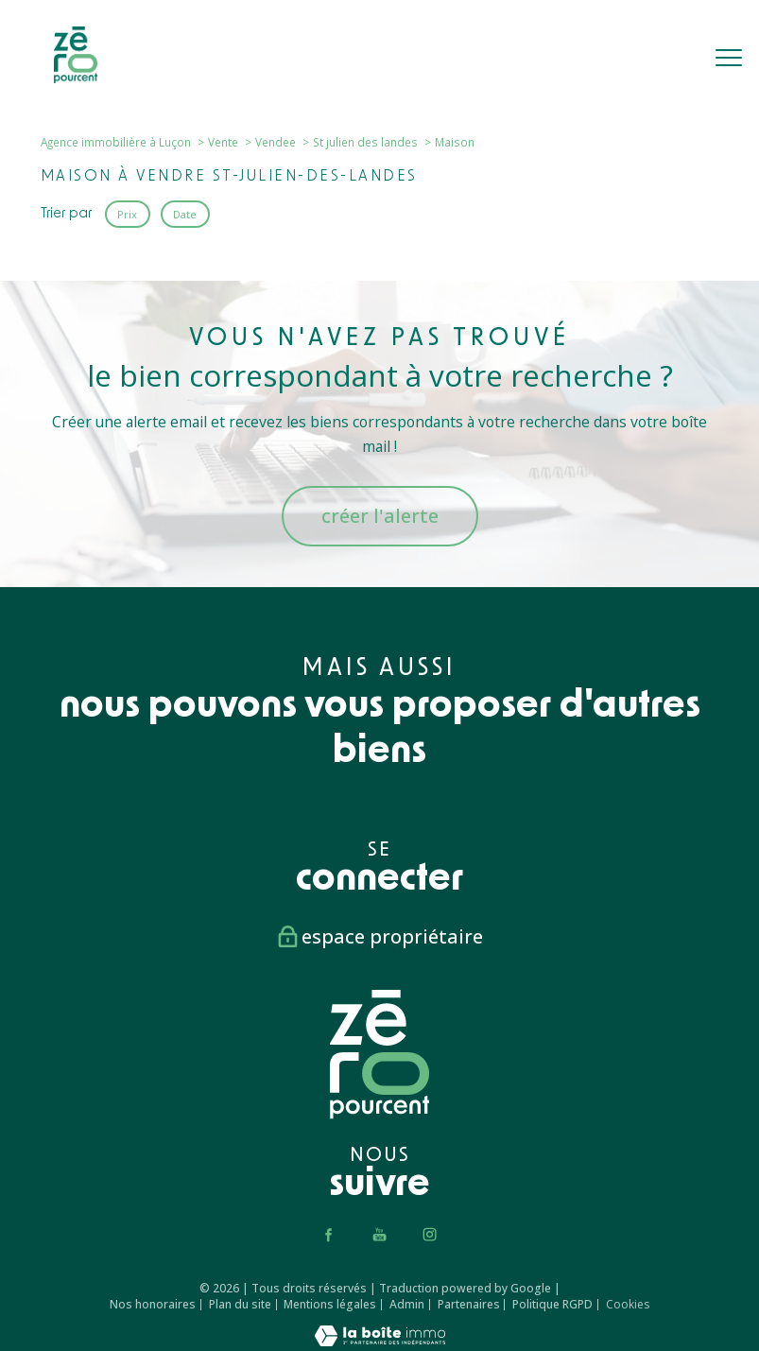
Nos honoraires (153, 1304)
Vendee (275, 141)
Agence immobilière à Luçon (116, 141)
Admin (406, 1304)
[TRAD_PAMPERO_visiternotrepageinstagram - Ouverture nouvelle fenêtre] (429, 1234)
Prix (127, 213)
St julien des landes (365, 141)
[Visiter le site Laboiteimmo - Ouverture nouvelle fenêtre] (379, 1341)
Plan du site (240, 1304)
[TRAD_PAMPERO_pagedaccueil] (75, 78)
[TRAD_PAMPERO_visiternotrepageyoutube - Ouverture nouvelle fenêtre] (379, 1234)
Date (185, 213)
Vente (223, 141)
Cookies (627, 1304)
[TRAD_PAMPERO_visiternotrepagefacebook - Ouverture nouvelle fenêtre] (329, 1234)
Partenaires (469, 1304)
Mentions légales (330, 1304)
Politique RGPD (552, 1304)
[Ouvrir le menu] (729, 58)
